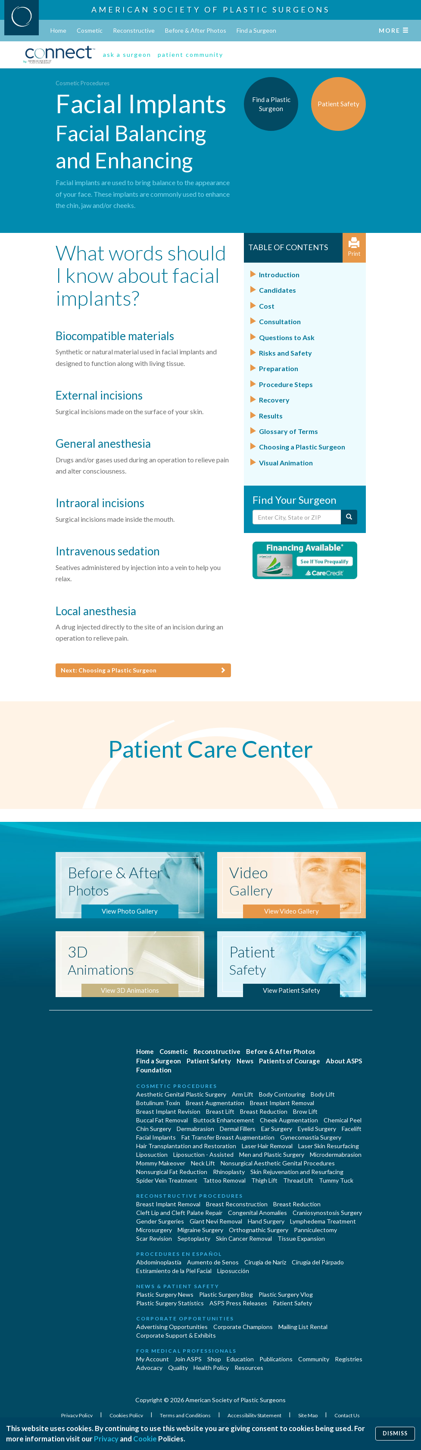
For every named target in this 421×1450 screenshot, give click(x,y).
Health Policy (211, 1367)
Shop (214, 1359)
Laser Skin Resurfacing (328, 1145)
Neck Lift (203, 1163)
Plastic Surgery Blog (226, 1294)
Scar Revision (154, 1238)
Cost (266, 306)
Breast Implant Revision (168, 1111)
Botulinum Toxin (158, 1102)
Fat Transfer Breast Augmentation (227, 1137)
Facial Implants (156, 1137)
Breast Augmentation (215, 1102)
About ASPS (344, 1061)
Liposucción (233, 1270)
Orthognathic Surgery (258, 1229)
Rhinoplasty (229, 1171)
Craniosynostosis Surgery (327, 1212)
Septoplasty (194, 1238)
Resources (248, 1367)
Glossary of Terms (288, 431)
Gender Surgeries (160, 1221)
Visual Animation (286, 463)
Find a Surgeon (256, 30)
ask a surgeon (127, 54)
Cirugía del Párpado (318, 1262)
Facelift (352, 1128)
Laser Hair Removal (267, 1145)
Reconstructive (134, 30)
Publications (276, 1359)
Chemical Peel (343, 1120)
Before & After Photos (195, 30)
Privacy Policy (77, 1415)
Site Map (308, 1415)
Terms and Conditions (186, 1415)
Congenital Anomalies (257, 1212)
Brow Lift (305, 1111)
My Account (152, 1359)
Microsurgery (154, 1229)
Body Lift (323, 1094)
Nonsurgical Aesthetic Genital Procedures (278, 1163)
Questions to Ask (287, 337)
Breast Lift (220, 1111)
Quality (178, 1367)
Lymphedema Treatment (323, 1221)
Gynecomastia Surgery (310, 1137)
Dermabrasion (195, 1128)
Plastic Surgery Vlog (286, 1294)
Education (240, 1359)
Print (354, 247)
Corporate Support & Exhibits (176, 1335)
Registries (348, 1359)
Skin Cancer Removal (244, 1238)
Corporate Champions (243, 1326)
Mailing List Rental (302, 1326)
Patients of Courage (289, 1061)
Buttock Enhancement (223, 1120)
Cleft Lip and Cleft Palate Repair (179, 1212)
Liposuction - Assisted (203, 1154)
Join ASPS (188, 1359)
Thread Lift (298, 1180)
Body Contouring (282, 1094)
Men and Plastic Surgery (271, 1154)
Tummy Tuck (336, 1180)
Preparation (278, 368)
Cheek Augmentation (289, 1120)
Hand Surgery (266, 1221)
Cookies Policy (126, 1415)
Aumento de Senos (213, 1262)
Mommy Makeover (160, 1163)
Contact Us (347, 1415)
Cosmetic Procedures (82, 83)
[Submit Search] (349, 517)
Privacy (106, 1438)
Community (313, 1359)
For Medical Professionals (186, 1351)
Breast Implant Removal (282, 1102)
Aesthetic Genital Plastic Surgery (181, 1094)
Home (58, 30)
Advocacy (149, 1367)
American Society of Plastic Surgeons (210, 9)
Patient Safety (209, 1061)
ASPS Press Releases (238, 1303)
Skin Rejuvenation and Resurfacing (296, 1171)
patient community (190, 54)
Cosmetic (90, 30)
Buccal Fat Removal (162, 1120)
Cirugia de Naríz (265, 1262)
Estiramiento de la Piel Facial (174, 1270)
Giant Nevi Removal (216, 1221)
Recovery (274, 400)
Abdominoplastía (158, 1262)
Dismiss (395, 1433)
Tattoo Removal (224, 1180)
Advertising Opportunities (172, 1326)
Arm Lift (242, 1094)
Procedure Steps (286, 384)
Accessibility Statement (255, 1415)
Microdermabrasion (336, 1154)
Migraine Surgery (200, 1229)
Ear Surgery (276, 1128)
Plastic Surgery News (164, 1294)
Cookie (145, 1438)
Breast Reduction (263, 1111)
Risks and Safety (285, 353)
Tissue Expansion (301, 1238)
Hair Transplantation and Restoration (186, 1145)
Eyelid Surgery (317, 1128)
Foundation (154, 1070)
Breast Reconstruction (237, 1204)
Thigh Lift (264, 1180)
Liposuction (152, 1154)
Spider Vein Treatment (166, 1180)
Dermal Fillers (238, 1128)
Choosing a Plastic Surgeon (302, 447)
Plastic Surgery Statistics (170, 1303)
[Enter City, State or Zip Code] (297, 517)
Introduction (279, 274)
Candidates (277, 290)
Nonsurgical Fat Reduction (171, 1171)
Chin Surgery (153, 1128)
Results (271, 416)
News (245, 1061)
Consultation (280, 321)
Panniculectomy (315, 1229)
